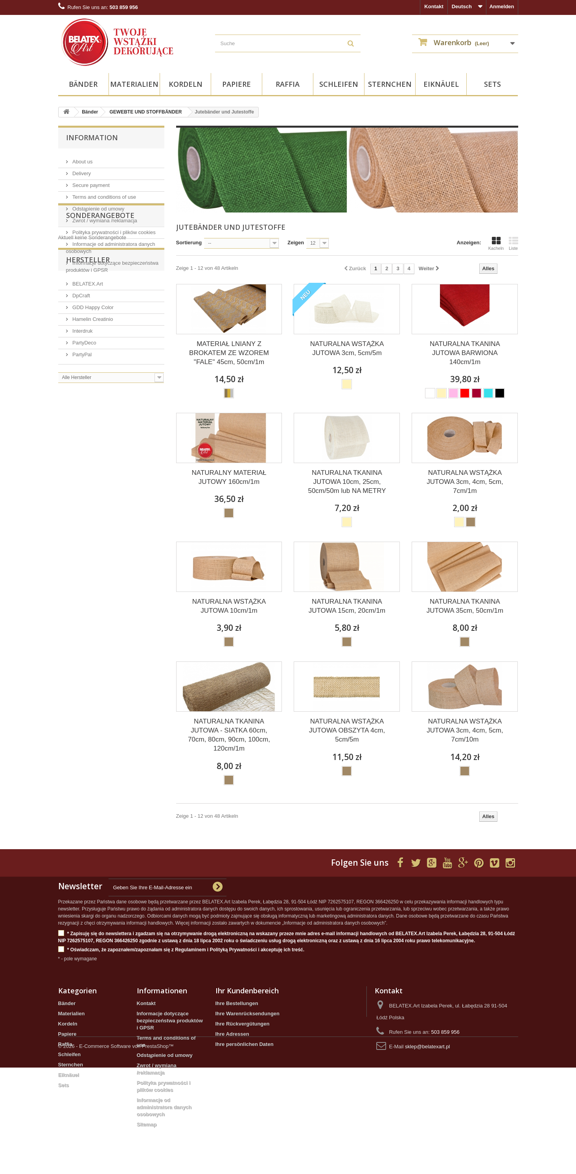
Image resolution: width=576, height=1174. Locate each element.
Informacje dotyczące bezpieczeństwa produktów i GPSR (170, 1021)
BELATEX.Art (87, 367)
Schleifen (338, 84)
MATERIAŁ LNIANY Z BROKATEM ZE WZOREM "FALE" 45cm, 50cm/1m (229, 353)
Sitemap (147, 1124)
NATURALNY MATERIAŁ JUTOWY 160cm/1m (229, 477)
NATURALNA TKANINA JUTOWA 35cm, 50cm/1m (465, 606)
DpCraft (80, 379)
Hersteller (88, 346)
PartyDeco (83, 426)
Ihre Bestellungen (236, 1003)
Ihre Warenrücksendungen (247, 1013)
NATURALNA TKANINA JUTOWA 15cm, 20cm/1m (347, 606)
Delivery (81, 170)
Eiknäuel (441, 84)
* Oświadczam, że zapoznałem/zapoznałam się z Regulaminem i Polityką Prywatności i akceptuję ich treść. (181, 950)
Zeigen (295, 242)
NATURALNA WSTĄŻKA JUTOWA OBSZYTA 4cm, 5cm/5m (347, 730)
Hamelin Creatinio (92, 402)
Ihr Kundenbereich (247, 990)
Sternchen (390, 84)
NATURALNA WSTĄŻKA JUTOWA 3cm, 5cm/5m (347, 348)
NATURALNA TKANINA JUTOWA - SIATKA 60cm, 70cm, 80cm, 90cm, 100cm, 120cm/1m (229, 735)
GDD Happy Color (92, 391)
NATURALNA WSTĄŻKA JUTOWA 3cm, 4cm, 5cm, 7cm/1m (465, 482)
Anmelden (502, 6)
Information (92, 137)
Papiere (236, 84)
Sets (492, 84)
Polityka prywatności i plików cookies (113, 229)
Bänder (83, 84)
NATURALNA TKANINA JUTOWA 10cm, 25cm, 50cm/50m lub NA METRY (347, 482)
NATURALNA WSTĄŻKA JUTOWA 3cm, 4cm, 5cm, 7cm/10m (465, 730)
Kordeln (185, 84)
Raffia (288, 84)
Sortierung (189, 242)
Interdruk (82, 414)
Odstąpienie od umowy (98, 206)
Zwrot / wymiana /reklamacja (104, 217)
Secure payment (90, 182)
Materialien (134, 84)
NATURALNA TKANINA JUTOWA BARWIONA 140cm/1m (465, 353)
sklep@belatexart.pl (427, 1046)
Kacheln (496, 243)
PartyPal (81, 438)
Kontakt (433, 6)
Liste (513, 243)
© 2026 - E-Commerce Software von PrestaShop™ (116, 1153)
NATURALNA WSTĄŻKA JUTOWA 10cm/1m (229, 606)
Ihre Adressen (232, 1034)
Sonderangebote (100, 296)
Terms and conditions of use (103, 194)
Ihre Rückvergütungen (242, 1024)
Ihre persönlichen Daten (244, 1044)
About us (82, 158)
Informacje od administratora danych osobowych (164, 1107)
